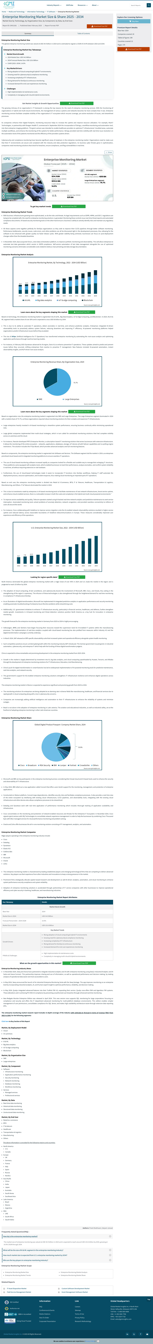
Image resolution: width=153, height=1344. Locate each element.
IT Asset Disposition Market (16, 1288)
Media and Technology (17, 12)
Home (4, 12)
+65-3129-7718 (120, 1316)
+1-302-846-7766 (120, 1314)
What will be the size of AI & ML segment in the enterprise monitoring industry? (57, 1250)
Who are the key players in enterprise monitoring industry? (57, 1260)
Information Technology (35, 12)
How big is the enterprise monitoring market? (58, 1236)
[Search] (149, 5)
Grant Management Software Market (75, 1292)
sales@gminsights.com (123, 1319)
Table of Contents (83, 33)
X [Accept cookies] (98, 1341)
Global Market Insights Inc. (13, 1334)
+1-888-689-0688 (123, 1311)
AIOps (14, 336)
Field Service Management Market (19, 1292)
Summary (28, 33)
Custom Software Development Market (76, 1288)
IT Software (51, 12)
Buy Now (134, 21)
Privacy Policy (90, 1341)
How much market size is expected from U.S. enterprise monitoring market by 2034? (57, 1255)
